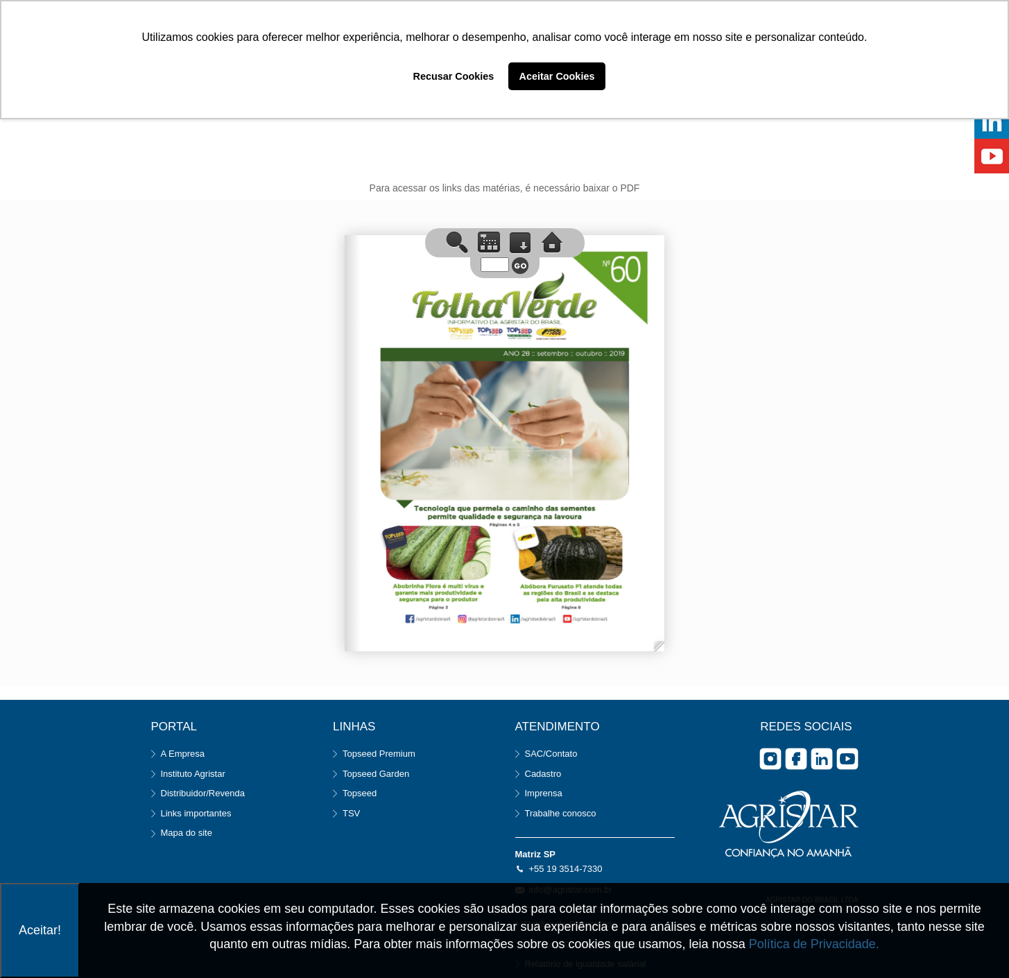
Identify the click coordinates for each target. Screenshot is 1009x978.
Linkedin (822, 759)
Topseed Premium (379, 753)
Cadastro (543, 774)
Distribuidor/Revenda (203, 793)
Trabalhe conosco (560, 813)
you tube (847, 759)
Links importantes (196, 813)
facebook (796, 759)
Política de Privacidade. (814, 944)
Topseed (360, 793)
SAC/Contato (551, 753)
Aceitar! (40, 930)
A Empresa (183, 753)
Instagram (770, 759)
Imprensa (543, 793)
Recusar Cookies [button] (453, 76)
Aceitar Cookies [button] (557, 76)
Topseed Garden (376, 774)
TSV (351, 813)
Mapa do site (186, 832)
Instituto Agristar (193, 774)
